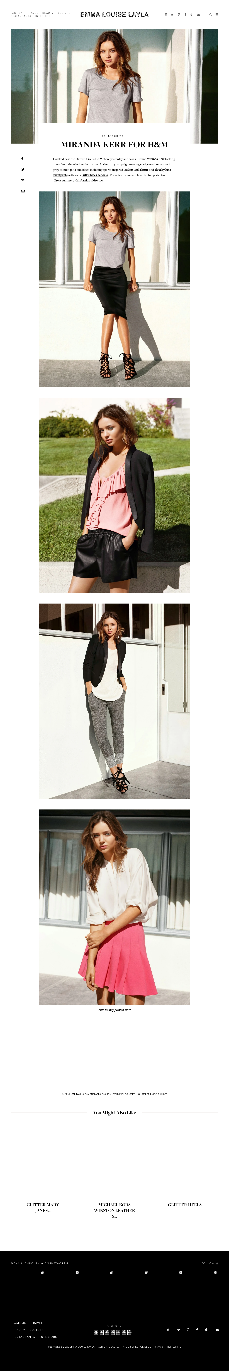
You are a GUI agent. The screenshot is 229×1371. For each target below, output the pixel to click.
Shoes (163, 1094)
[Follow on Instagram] (209, 1263)
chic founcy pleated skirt (114, 1010)
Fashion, (107, 1094)
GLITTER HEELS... (186, 1205)
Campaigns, (77, 1094)
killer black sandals (95, 175)
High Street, (142, 1094)
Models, (154, 1094)
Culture (64, 13)
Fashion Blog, (120, 1094)
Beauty (47, 13)
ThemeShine (173, 1346)
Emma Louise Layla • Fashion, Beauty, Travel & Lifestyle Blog (111, 1346)
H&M (98, 159)
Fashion (17, 13)
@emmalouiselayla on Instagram (39, 1263)
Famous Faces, (93, 1094)
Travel (32, 13)
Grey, (132, 1094)
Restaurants (21, 16)
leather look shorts (136, 170)
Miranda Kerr (155, 159)
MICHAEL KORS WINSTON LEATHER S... (114, 1211)
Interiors (42, 16)
